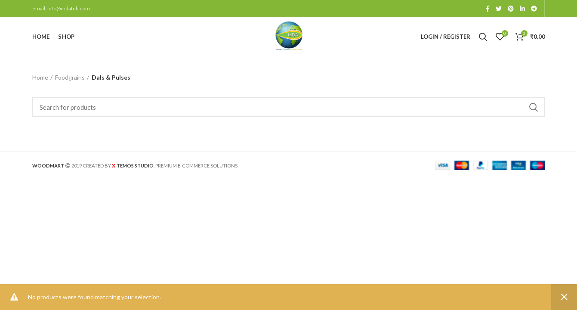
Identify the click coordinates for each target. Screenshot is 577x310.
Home (40, 77)
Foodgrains (70, 77)
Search (533, 107)
